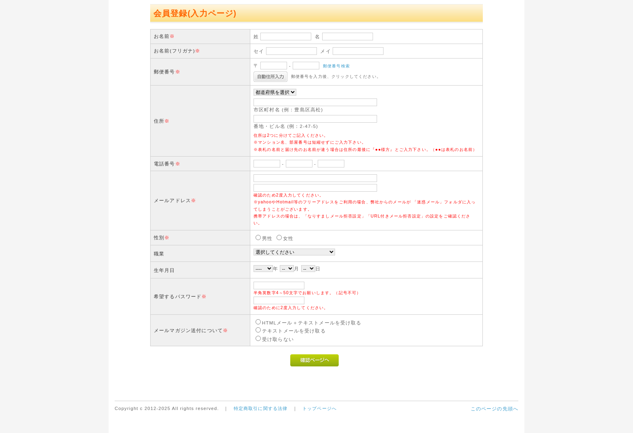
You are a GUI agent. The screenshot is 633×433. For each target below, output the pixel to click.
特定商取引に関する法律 (261, 408)
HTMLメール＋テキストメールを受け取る (312, 322)
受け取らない (278, 339)
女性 (288, 238)
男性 (267, 238)
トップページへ (319, 408)
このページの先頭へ (494, 408)
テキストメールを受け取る (294, 330)
